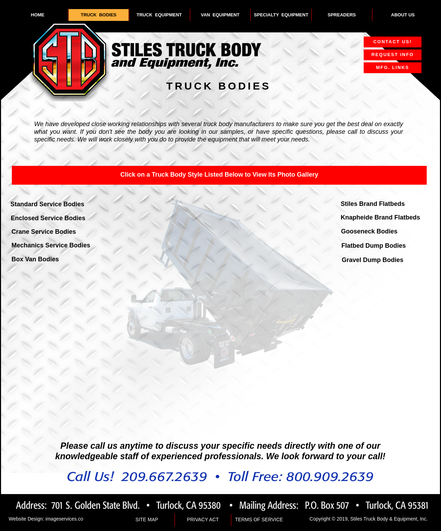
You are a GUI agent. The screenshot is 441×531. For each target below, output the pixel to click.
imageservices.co (64, 519)
